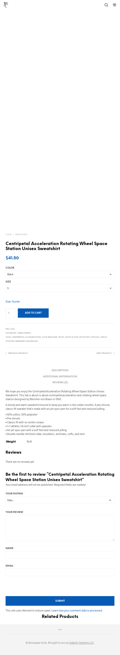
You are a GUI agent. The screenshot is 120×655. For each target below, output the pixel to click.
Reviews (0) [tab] (60, 382)
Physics (95, 337)
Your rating (15, 494)
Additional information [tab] (60, 376)
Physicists (84, 337)
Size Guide (13, 301)
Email (10, 566)
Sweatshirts (21, 235)
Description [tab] (60, 370)
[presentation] (34, 586)
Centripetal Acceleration (26, 337)
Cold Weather (49, 337)
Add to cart (33, 313)
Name (10, 548)
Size (8, 282)
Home (9, 235)
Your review (15, 512)
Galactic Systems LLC (81, 642)
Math (61, 337)
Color (10, 268)
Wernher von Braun (26, 341)
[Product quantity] (10, 313)
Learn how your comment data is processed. (77, 610)
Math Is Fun (71, 337)
